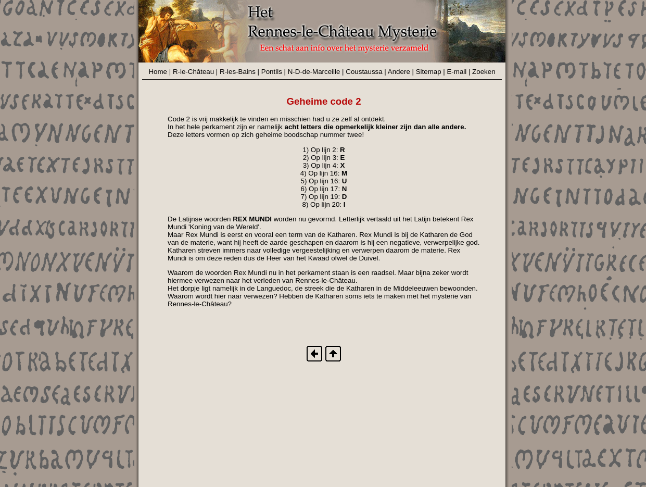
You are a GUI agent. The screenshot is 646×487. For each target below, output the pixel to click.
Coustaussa (364, 72)
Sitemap (428, 72)
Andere (399, 72)
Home (157, 72)
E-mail (456, 72)
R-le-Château (193, 72)
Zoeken (483, 72)
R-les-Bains (238, 72)
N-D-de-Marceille (314, 72)
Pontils (271, 72)
